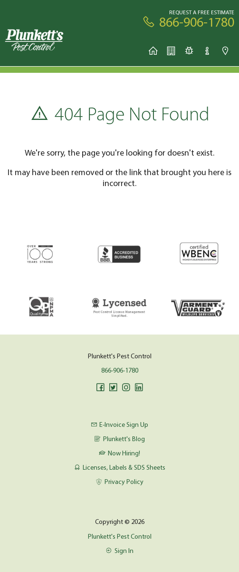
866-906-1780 (119, 370)
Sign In (119, 550)
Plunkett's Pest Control (120, 536)
